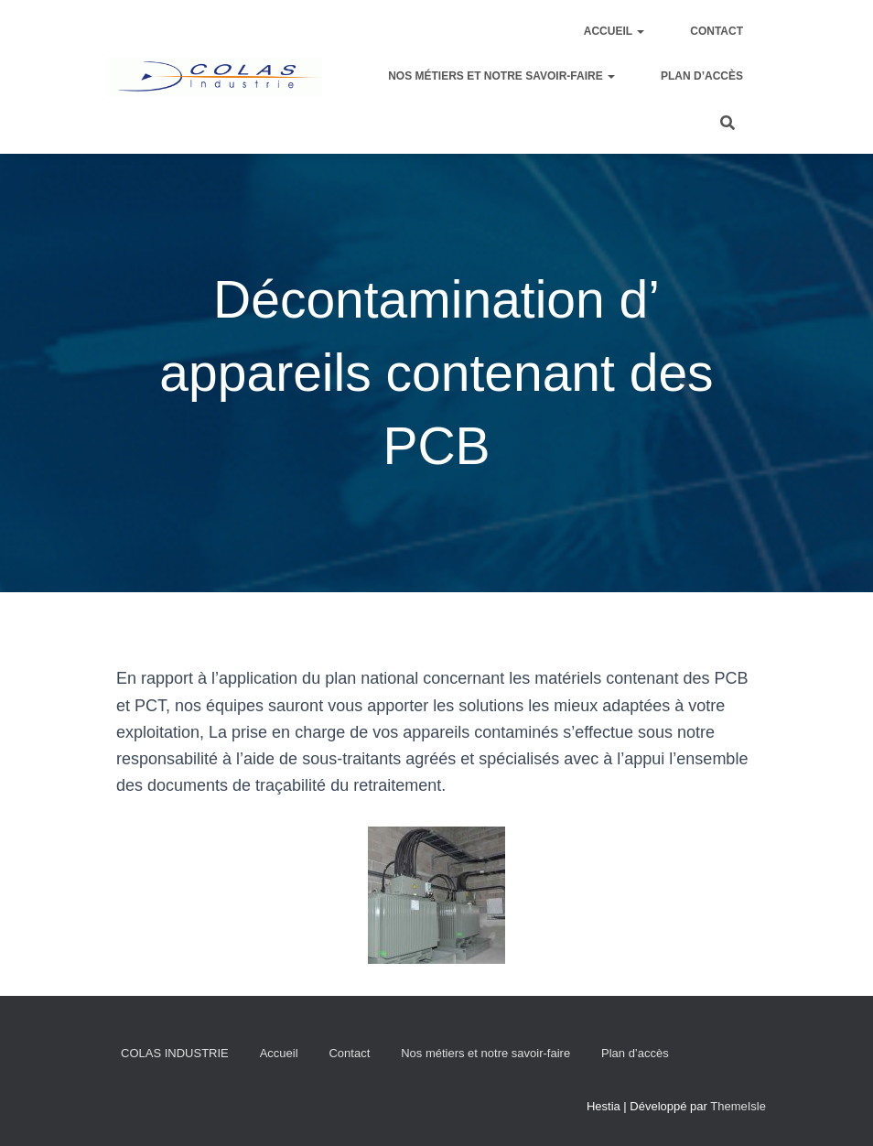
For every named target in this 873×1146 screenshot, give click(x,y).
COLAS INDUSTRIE (175, 1053)
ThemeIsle (738, 1106)
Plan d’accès (702, 76)
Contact (716, 31)
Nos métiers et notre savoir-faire (501, 76)
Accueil (614, 31)
